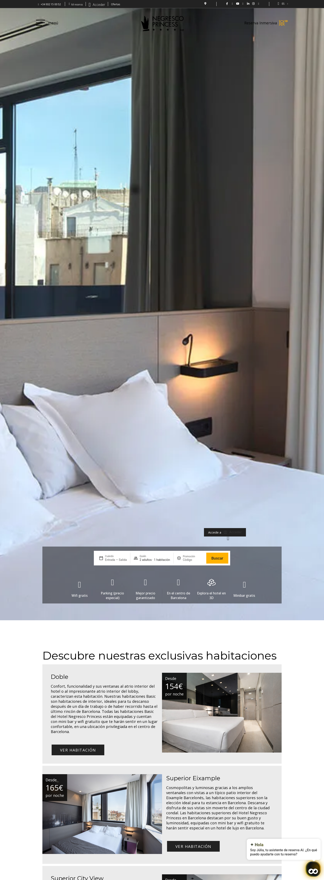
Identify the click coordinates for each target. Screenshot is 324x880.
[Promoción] (193, 559)
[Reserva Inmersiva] (283, 22)
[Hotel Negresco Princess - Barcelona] (258, 3)
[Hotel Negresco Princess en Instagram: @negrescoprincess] (253, 3)
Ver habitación (78, 750)
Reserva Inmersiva (260, 22)
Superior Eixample (193, 778)
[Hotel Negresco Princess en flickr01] (243, 3)
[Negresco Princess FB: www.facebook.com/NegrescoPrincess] (227, 3)
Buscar (217, 558)
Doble (59, 676)
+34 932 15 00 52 (51, 4)
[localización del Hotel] (205, 3)
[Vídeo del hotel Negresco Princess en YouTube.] (237, 3)
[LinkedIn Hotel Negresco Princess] (248, 3)
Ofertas (115, 4)
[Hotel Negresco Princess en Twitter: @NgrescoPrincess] (232, 3)
